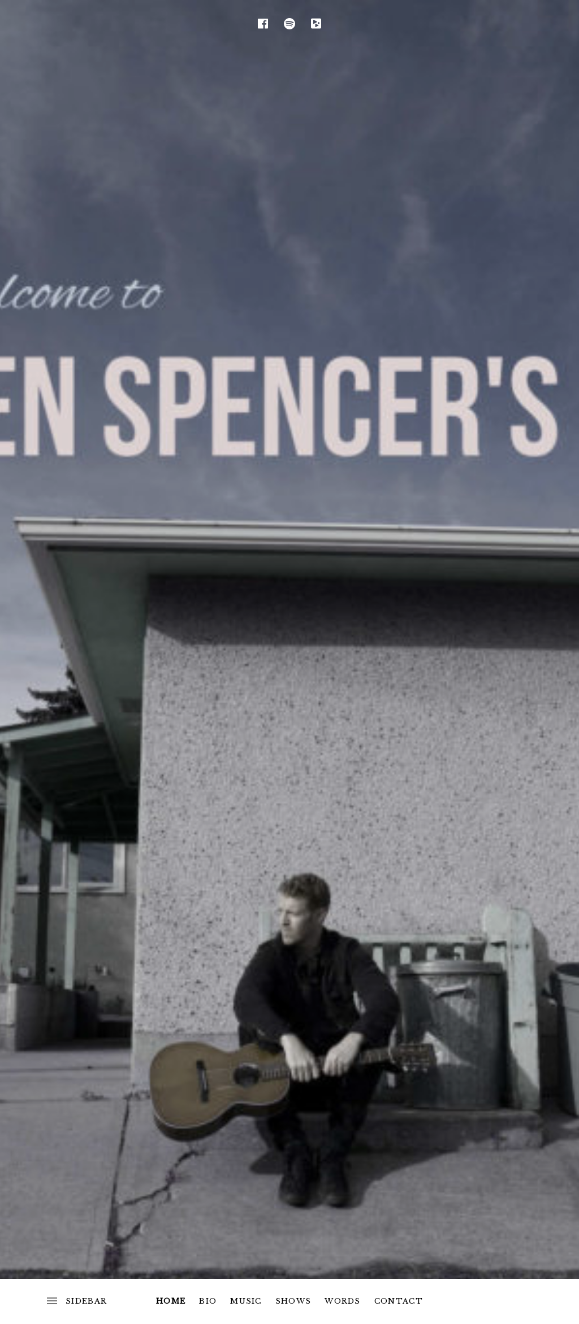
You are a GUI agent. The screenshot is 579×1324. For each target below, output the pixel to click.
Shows (293, 1301)
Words (343, 1301)
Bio (208, 1301)
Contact (398, 1301)
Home (170, 1301)
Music (246, 1301)
